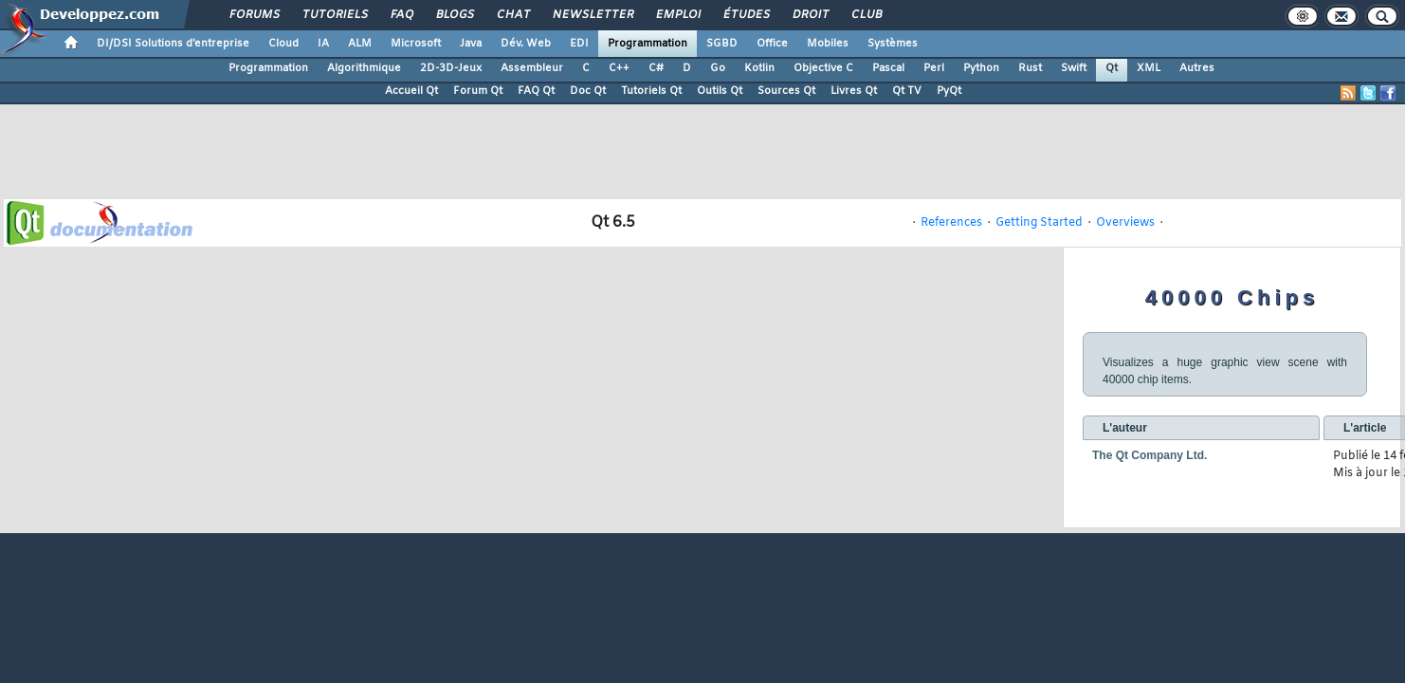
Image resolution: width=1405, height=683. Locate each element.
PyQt (949, 91)
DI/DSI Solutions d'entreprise (173, 43)
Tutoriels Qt (651, 91)
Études (746, 15)
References (951, 223)
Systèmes (892, 43)
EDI (579, 43)
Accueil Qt (411, 91)
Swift (1073, 68)
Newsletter (592, 15)
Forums (254, 15)
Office (772, 43)
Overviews (1125, 223)
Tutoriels (334, 15)
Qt (1111, 68)
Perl (933, 68)
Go (717, 68)
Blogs (454, 15)
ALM (360, 43)
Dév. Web (526, 43)
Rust (1030, 68)
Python (981, 68)
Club (865, 15)
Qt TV (906, 91)
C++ (619, 68)
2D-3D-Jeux (451, 68)
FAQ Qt (536, 91)
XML (1148, 68)
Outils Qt (719, 91)
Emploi (677, 15)
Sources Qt (786, 91)
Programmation (647, 43)
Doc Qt (588, 91)
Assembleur (532, 68)
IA (323, 43)
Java (471, 43)
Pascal (888, 68)
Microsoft (416, 43)
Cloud (283, 43)
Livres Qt (853, 91)
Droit (810, 15)
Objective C (823, 68)
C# (656, 68)
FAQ (401, 15)
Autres (1196, 68)
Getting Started (1039, 223)
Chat (512, 15)
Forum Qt (477, 91)
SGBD (722, 43)
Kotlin (759, 68)
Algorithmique (364, 68)
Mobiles (827, 43)
